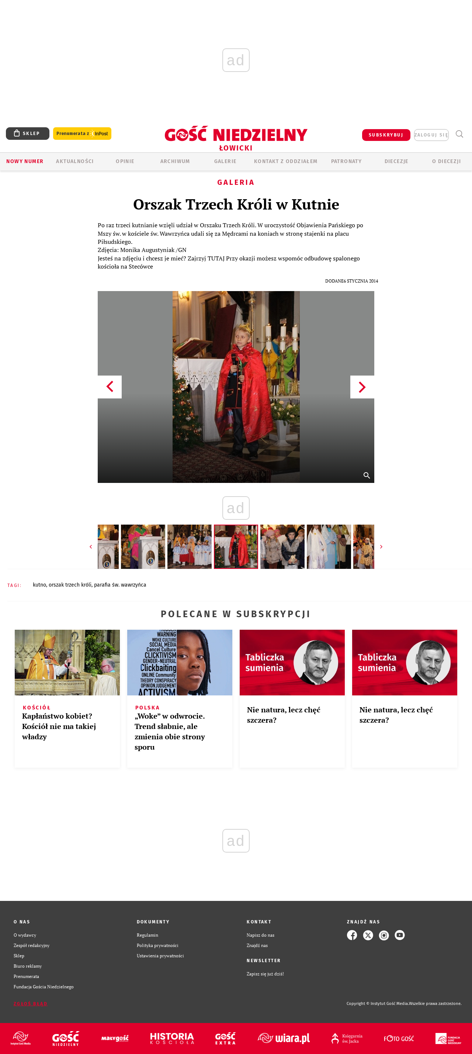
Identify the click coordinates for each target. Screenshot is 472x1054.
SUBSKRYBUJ (386, 135)
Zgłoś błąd (31, 1003)
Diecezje (397, 161)
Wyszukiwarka (459, 134)
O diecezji (446, 161)
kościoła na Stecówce (125, 266)
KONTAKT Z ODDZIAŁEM (286, 161)
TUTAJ (216, 258)
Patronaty (346, 161)
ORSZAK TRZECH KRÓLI (70, 585)
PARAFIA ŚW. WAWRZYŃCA (120, 585)
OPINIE (125, 161)
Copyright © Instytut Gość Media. (378, 1003)
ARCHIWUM (175, 161)
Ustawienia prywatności (160, 955)
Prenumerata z (82, 133)
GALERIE (225, 161)
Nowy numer (25, 161)
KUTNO (39, 585)
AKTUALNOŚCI (75, 161)
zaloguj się (431, 135)
